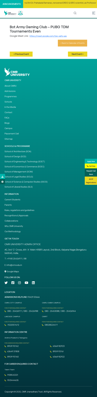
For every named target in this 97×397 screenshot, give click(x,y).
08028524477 (50, 325)
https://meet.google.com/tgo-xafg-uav (48, 36)
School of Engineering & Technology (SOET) (25, 161)
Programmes (11, 96)
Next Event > (77, 54)
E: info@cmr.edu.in (13, 265)
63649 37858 (12, 351)
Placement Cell (12, 133)
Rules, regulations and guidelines (19, 210)
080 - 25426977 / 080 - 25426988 (21, 311)
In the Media (10, 107)
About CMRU (10, 86)
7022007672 (12, 325)
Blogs (7, 123)
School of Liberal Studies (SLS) (19, 187)
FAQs (7, 117)
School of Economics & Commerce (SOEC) (24, 166)
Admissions (10, 91)
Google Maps (12, 271)
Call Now (91, 166)
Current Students (12, 199)
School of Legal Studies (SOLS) (19, 176)
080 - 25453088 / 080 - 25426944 (59, 311)
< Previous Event (21, 54)
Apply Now (91, 161)
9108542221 (11, 375)
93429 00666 (34, 297)
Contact (8, 112)
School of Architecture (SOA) (18, 151)
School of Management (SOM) (19, 171)
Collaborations (11, 221)
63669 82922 (57, 356)
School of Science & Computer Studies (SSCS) (26, 181)
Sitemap (9, 139)
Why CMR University (14, 226)
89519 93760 (12, 356)
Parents (8, 205)
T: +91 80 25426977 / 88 (15, 258)
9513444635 (12, 380)
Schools (8, 101)
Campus (8, 128)
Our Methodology (13, 231)
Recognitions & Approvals (16, 215)
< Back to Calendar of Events (72, 43)
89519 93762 (12, 346)
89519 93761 (57, 351)
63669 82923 (57, 346)
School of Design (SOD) (15, 156)
